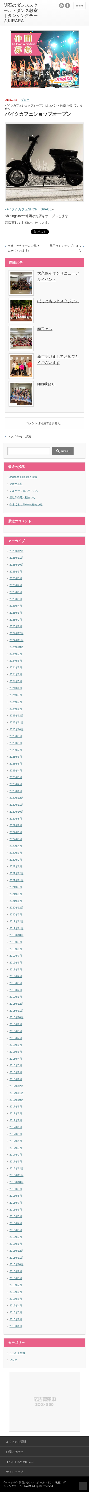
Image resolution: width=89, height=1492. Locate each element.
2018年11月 (16, 1010)
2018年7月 (15, 1038)
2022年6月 (15, 832)
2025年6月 (15, 592)
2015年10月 (16, 1264)
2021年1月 (15, 900)
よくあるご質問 (16, 1441)
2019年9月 (15, 942)
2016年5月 (15, 1216)
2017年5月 (15, 1134)
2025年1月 (15, 626)
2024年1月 (15, 708)
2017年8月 (15, 1113)
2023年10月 (16, 729)
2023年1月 (15, 791)
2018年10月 (16, 1017)
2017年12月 (16, 1086)
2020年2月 (15, 914)
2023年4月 (15, 770)
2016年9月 (15, 1189)
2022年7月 (15, 825)
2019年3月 (15, 983)
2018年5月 (15, 1051)
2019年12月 (16, 921)
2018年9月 (15, 1024)
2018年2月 (15, 1072)
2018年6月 (15, 1044)
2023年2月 (15, 784)
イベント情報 (17, 1352)
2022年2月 (15, 859)
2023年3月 (15, 777)
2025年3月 (15, 612)
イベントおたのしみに (20, 1462)
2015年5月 (15, 1298)
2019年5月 (15, 969)
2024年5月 (15, 681)
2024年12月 (16, 633)
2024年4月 (15, 688)
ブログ (25, 100)
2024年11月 (16, 640)
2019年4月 (15, 976)
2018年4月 (15, 1058)
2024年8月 (15, 660)
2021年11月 (16, 880)
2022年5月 (15, 839)
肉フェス (44, 329)
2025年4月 (15, 605)
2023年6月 (15, 756)
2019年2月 (15, 990)
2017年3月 (15, 1147)
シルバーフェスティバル (23, 490)
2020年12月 (16, 907)
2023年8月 (15, 743)
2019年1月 (15, 996)
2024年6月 (15, 674)
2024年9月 (15, 653)
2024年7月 (15, 667)
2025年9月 (15, 571)
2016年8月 (15, 1195)
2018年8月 (15, 1031)
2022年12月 (16, 797)
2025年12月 (16, 551)
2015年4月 (15, 1305)
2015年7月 (15, 1284)
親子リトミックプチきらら (65, 248)
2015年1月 (15, 1326)
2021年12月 (16, 873)
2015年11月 (16, 1257)
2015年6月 (15, 1291)
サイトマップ (14, 1472)
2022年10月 (16, 811)
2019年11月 (16, 928)
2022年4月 (15, 845)
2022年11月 (16, 804)
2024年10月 (16, 646)
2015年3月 (15, 1312)
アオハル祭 (16, 483)
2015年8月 (15, 1278)
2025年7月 (15, 585)
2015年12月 (16, 1250)
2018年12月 (16, 1003)
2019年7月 (15, 955)
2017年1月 (15, 1161)
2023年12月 (16, 715)
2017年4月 (15, 1141)
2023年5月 (15, 763)
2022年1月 (15, 866)
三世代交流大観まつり (22, 497)
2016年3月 (15, 1230)
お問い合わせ (14, 1451)
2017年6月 (15, 1127)
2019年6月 (15, 962)
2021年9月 (15, 887)
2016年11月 (16, 1175)
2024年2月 (15, 701)
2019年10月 (16, 935)
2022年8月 (15, 818)
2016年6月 (15, 1209)
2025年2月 (15, 619)
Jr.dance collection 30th (23, 476)
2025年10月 (16, 564)
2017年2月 (15, 1154)
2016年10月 (16, 1182)
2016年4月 (15, 1223)
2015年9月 (15, 1271)
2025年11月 (16, 557)
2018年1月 (15, 1079)
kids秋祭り (46, 384)
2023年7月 (15, 750)
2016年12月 (16, 1168)
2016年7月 (15, 1202)
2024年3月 (15, 695)
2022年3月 (15, 852)
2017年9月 (15, 1106)
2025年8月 (15, 578)
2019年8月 (15, 948)
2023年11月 (16, 722)
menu (79, 5)
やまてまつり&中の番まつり (25, 504)
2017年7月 (15, 1120)
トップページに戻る (19, 436)
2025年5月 (15, 599)
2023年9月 (15, 736)
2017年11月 (16, 1092)
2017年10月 (16, 1099)
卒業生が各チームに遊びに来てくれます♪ (23, 248)
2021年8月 (15, 893)
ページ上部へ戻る (83, 1486)
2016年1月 (15, 1243)
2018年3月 (15, 1065)
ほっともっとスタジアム (58, 301)
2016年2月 (15, 1236)
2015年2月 (15, 1319)
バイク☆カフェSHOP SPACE (28, 209)
